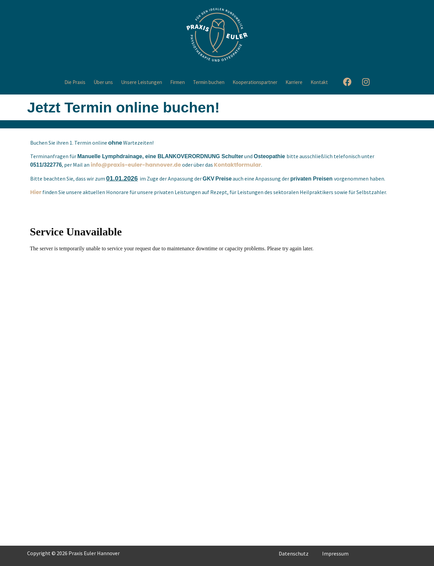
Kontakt (319, 82)
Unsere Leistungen (141, 82)
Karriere (293, 82)
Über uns (103, 82)
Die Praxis (74, 82)
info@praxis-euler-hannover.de (136, 165)
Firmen (177, 82)
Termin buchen (208, 82)
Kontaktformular (237, 165)
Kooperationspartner (255, 82)
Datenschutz (294, 553)
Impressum (335, 553)
